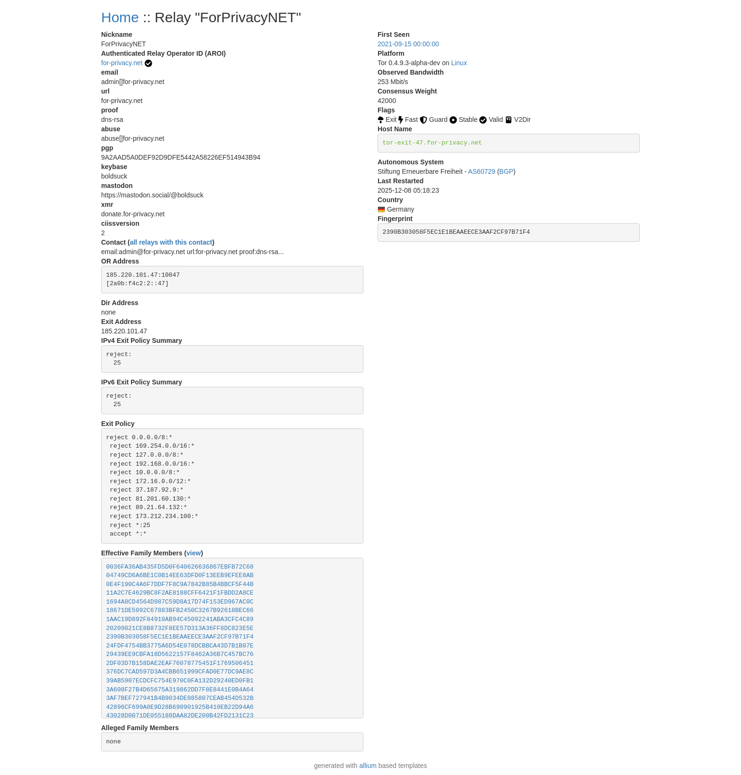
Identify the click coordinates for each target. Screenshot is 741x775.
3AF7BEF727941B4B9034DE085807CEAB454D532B (180, 698)
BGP (507, 171)
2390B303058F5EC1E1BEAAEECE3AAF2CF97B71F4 (180, 636)
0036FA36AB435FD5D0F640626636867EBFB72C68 (180, 567)
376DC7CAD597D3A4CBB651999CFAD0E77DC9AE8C (180, 671)
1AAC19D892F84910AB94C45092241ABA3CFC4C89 (180, 619)
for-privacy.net (122, 63)
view (194, 553)
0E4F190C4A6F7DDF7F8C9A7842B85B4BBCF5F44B (180, 584)
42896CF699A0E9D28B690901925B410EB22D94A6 (180, 707)
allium (368, 765)
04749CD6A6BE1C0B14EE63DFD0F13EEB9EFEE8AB (180, 575)
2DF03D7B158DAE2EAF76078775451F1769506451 (180, 663)
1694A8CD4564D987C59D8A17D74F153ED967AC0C (180, 601)
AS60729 (481, 171)
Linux (459, 63)
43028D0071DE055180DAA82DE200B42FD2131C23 (180, 715)
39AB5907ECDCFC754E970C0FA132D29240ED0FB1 (180, 680)
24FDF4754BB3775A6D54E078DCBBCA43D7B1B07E (180, 645)
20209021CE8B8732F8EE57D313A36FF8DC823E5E (180, 628)
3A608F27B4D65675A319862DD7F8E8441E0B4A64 (180, 689)
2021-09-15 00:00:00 (408, 44)
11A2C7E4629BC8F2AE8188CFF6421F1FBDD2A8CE (180, 592)
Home (120, 17)
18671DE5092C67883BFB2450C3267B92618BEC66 (180, 610)
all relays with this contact (171, 242)
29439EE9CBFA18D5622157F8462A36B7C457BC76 (180, 654)
